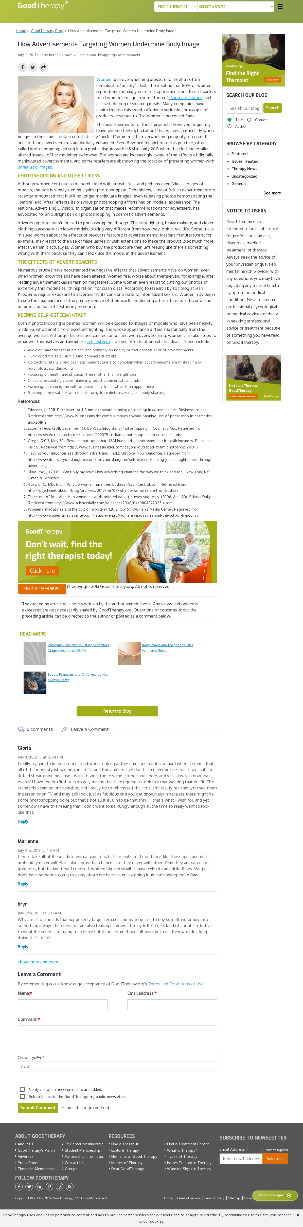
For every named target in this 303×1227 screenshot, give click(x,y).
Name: (25, 993)
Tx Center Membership (84, 1144)
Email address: (142, 993)
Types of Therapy (182, 1156)
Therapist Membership (37, 1169)
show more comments (39, 961)
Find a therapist (42, 588)
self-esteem (98, 341)
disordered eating (186, 97)
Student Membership (82, 1150)
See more (272, 193)
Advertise (26, 1156)
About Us (25, 1144)
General (238, 183)
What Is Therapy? (182, 1150)
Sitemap (234, 1198)
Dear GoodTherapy (127, 1169)
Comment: (29, 1019)
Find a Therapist (125, 1144)
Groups (71, 1169)
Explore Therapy (125, 1150)
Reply (23, 821)
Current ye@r (31, 1057)
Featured (239, 153)
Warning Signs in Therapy (189, 1169)
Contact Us (74, 1162)
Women (104, 79)
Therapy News (244, 168)
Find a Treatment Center (188, 1144)
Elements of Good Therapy (134, 1156)
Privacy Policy (214, 1198)
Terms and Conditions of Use (176, 983)
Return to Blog (117, 711)
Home (168, 1198)
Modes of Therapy (127, 1162)
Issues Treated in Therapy (189, 1162)
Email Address (234, 1149)
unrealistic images (35, 167)
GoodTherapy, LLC (66, 1198)
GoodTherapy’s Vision (36, 1150)
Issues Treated (244, 161)
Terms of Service (188, 1198)
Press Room (28, 1162)
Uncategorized (244, 176)
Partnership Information (85, 1156)
